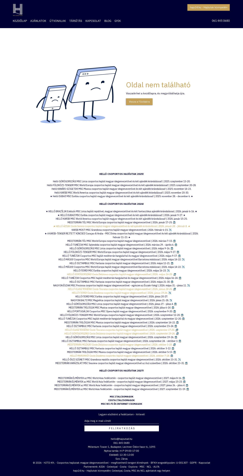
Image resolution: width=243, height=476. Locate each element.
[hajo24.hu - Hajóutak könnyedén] (208, 7)
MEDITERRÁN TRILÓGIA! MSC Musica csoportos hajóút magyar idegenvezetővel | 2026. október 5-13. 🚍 (121, 352)
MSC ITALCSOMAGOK (121, 396)
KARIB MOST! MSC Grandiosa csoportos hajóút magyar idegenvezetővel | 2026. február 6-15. (121, 229)
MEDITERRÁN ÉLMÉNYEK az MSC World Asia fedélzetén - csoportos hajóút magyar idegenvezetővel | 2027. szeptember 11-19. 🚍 (121, 389)
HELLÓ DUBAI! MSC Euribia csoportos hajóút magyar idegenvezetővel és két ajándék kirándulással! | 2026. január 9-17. (121, 215)
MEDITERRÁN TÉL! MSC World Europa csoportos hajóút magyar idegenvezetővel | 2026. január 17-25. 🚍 (122, 222)
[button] (38, 20)
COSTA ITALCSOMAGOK (121, 400)
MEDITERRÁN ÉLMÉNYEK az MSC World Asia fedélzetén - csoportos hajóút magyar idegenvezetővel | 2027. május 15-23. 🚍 (121, 381)
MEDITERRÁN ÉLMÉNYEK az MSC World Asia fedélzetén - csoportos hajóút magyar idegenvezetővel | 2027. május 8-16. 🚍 (121, 378)
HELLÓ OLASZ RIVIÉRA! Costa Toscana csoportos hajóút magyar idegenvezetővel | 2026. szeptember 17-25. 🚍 (121, 329)
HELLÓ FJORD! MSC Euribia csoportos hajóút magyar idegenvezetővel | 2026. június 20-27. (121, 296)
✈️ (168, 270)
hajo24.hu (78, 470)
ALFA (156, 466)
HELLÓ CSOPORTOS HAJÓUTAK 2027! (121, 370)
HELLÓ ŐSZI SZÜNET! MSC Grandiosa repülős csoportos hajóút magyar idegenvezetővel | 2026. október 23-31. (120, 359)
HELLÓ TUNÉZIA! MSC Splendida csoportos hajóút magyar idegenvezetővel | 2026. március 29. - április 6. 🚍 (121, 244)
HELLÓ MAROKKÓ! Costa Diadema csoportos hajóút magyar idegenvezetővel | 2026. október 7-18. (120, 355)
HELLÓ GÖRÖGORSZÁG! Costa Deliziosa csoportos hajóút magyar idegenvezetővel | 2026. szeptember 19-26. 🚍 (121, 333)
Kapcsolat (204, 462)
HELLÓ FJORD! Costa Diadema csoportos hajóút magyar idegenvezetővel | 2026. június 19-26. (120, 292)
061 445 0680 (221, 20)
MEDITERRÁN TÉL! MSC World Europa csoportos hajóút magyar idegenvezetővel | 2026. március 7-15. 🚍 (121, 240)
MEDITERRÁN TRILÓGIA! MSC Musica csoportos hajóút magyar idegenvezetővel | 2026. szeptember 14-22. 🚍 (121, 322)
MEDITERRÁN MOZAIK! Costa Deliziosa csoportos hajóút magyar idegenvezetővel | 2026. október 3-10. (120, 344)
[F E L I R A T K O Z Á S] (121, 428)
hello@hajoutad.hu (121, 438)
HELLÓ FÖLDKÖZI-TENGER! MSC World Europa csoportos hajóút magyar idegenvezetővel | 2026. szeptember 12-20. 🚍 (122, 315)
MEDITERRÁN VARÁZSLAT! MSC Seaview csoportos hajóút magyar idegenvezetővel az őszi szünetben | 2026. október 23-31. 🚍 (121, 363)
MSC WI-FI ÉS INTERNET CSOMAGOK (121, 403)
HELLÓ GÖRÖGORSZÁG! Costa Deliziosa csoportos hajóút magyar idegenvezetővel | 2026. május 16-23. (120, 274)
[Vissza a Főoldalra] (139, 101)
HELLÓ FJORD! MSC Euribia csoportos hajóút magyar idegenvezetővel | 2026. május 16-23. (120, 270)
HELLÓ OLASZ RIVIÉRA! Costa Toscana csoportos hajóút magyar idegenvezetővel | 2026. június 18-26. (120, 289)
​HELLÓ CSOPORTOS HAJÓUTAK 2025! (121, 173)
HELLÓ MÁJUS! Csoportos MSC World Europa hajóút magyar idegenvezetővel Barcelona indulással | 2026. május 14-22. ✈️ (121, 259)
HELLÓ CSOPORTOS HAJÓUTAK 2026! (121, 203)
